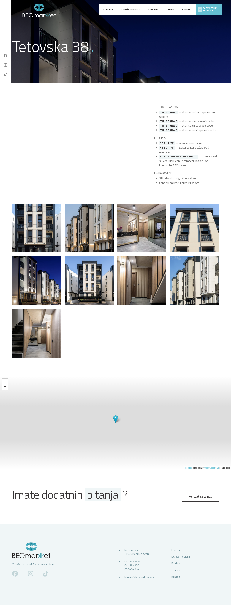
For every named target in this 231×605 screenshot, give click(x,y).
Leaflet (188, 468)
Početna (108, 9)
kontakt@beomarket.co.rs (139, 577)
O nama (170, 9)
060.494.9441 (132, 569)
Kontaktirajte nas (200, 496)
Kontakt (187, 9)
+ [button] (5, 381)
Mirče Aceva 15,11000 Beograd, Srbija (137, 552)
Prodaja (153, 9)
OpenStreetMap (211, 468)
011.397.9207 (132, 565)
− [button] (5, 387)
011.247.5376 (132, 561)
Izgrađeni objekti (130, 9)
